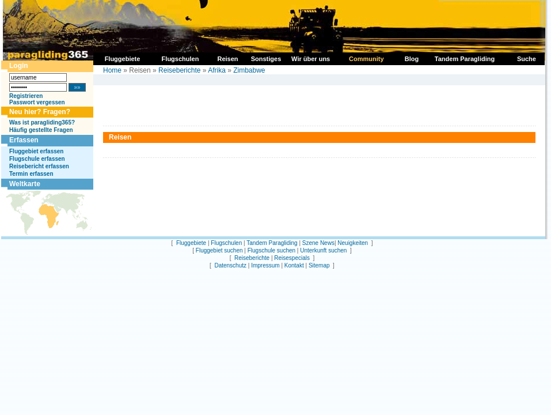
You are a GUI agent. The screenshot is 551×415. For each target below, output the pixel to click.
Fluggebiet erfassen (36, 151)
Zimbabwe (249, 70)
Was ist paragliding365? (42, 122)
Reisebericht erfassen (39, 166)
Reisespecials (292, 258)
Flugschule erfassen (37, 159)
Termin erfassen (31, 174)
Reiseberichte (179, 70)
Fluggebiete (191, 243)
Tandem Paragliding (271, 243)
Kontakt (294, 265)
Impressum (265, 265)
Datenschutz (230, 265)
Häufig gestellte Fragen (41, 130)
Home (112, 70)
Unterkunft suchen (323, 250)
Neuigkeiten (352, 243)
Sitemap (319, 265)
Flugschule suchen (271, 250)
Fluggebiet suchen (219, 250)
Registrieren (26, 96)
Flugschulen (226, 243)
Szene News (318, 243)
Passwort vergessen (37, 102)
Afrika (217, 70)
